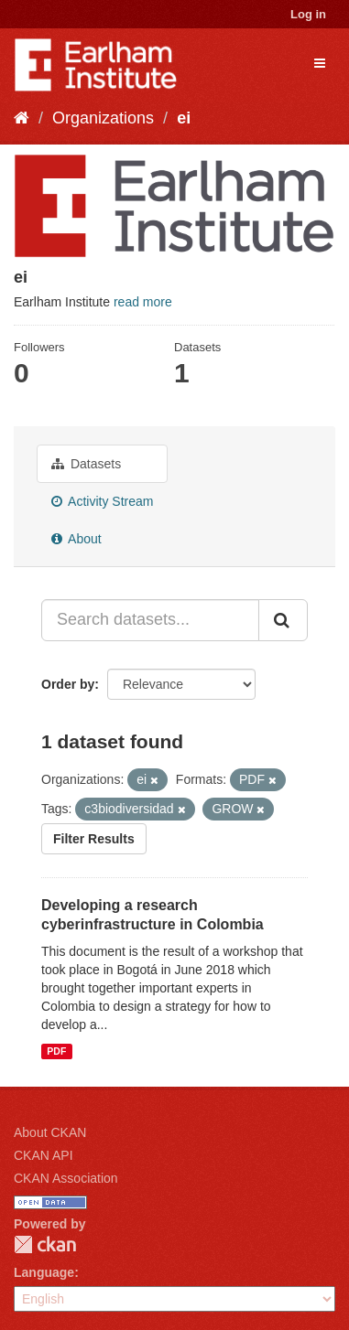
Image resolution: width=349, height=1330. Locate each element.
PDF (56, 1051)
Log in (308, 14)
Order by (67, 684)
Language (44, 1272)
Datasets (86, 463)
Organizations (103, 118)
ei (184, 118)
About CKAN (50, 1132)
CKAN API (43, 1155)
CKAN (45, 1244)
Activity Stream (102, 501)
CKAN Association (66, 1178)
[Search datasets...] (150, 620)
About (76, 538)
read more (143, 302)
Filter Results (94, 838)
